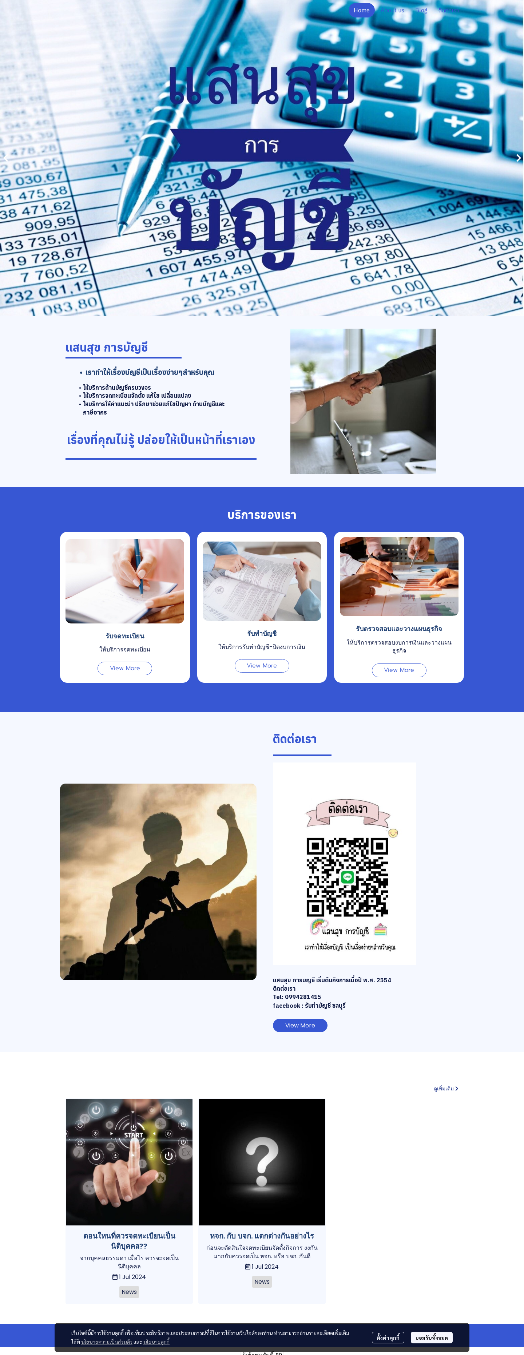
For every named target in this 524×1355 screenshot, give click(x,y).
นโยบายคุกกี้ (156, 1341)
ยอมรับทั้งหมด (432, 1337)
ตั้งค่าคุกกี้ (388, 1337)
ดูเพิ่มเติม (446, 1088)
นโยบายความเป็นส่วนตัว (106, 1341)
